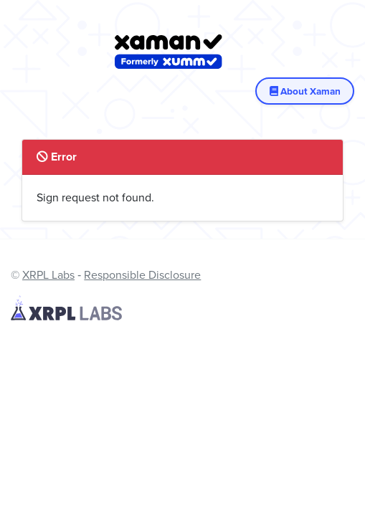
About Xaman (304, 91)
